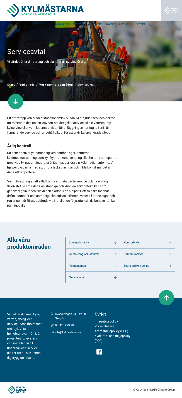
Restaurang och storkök (84, 254)
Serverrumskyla (133, 254)
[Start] (11, 85)
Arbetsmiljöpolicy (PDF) (111, 331)
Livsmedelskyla (79, 242)
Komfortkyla (131, 242)
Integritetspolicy (106, 321)
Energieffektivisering (136, 266)
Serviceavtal (76, 277)
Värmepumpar (78, 266)
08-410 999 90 (64, 325)
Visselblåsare (104, 326)
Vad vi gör (27, 85)
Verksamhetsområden (56, 85)
